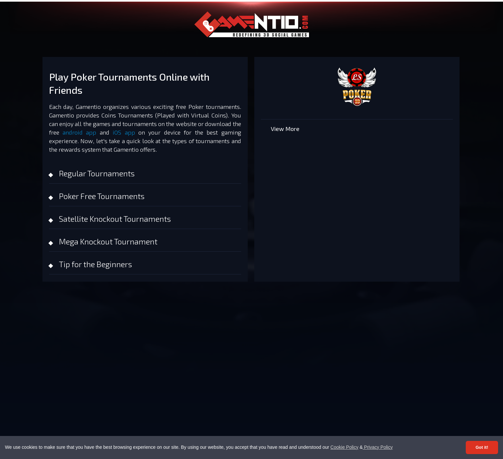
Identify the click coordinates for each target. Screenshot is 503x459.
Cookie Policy (344, 447)
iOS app (124, 132)
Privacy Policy (378, 447)
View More (285, 128)
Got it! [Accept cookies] (482, 447)
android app (79, 132)
